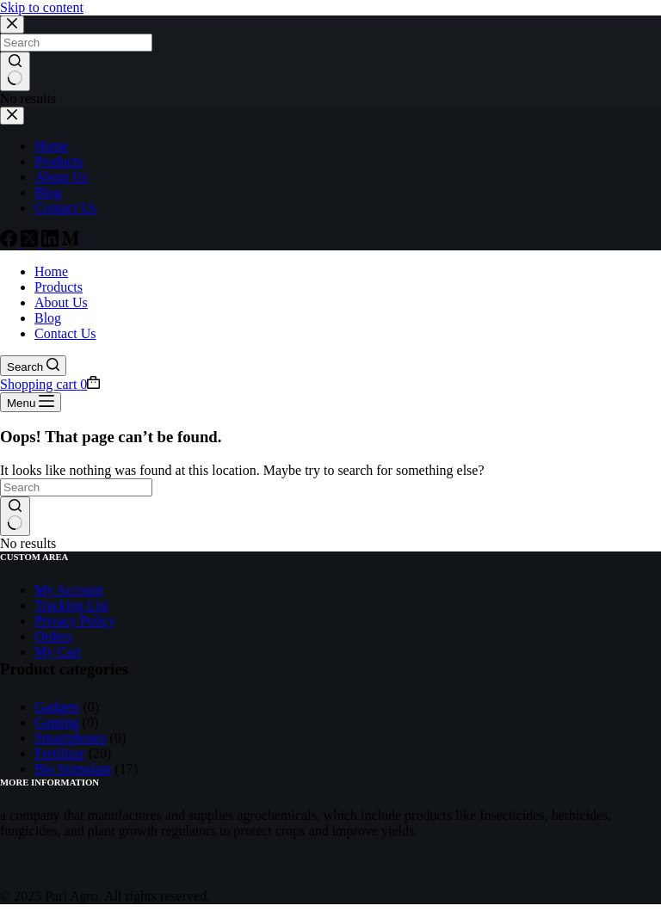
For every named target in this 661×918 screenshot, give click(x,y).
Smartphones (70, 737)
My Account (68, 589)
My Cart (57, 651)
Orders (53, 636)
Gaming (56, 722)
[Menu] (30, 402)
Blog (47, 318)
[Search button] (15, 516)
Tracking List (71, 605)
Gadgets (56, 706)
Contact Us (65, 333)
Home (51, 271)
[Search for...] (76, 487)
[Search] (33, 365)
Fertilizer (59, 753)
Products (58, 287)
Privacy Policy (74, 620)
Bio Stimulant (72, 768)
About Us (61, 302)
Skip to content (41, 7)
